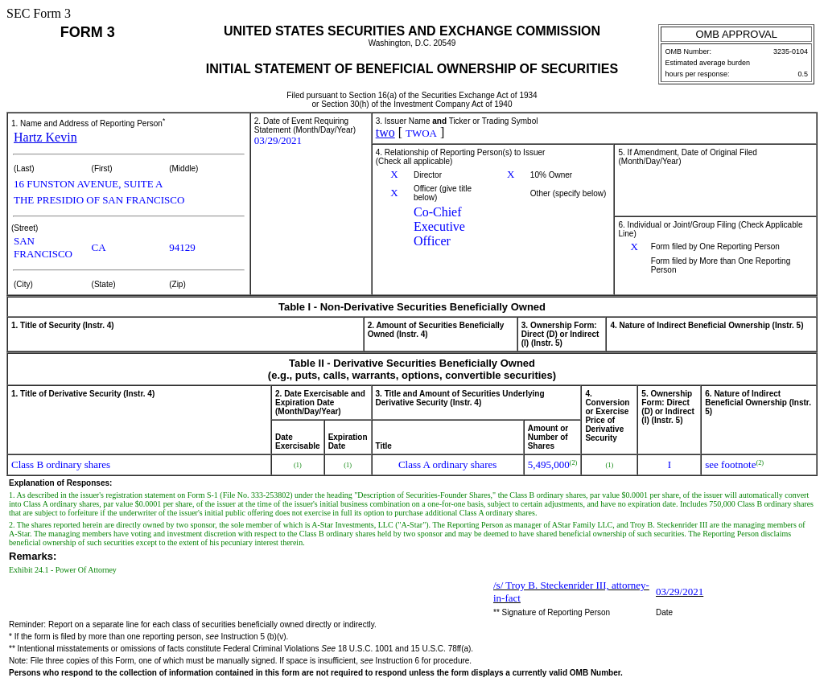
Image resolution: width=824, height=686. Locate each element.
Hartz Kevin (45, 137)
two (385, 132)
